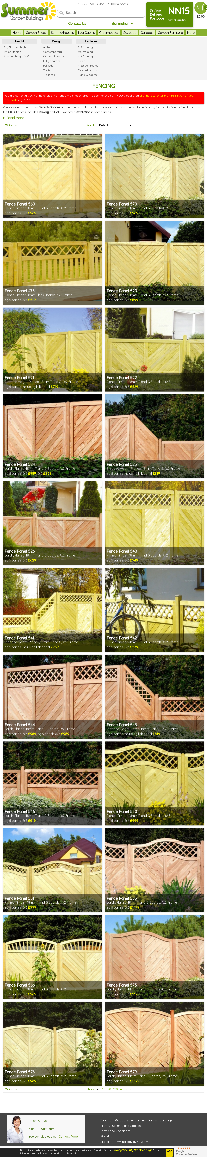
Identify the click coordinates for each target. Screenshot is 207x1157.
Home (17, 33)
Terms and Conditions (115, 1131)
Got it (169, 1152)
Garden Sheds (36, 33)
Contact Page (68, 1136)
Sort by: (91, 125)
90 (109, 1089)
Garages (147, 33)
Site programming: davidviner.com (124, 1142)
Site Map (106, 1136)
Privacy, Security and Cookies (121, 1126)
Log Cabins (86, 33)
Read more (15, 118)
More (191, 33)
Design (56, 41)
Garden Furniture (170, 33)
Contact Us (77, 23)
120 (115, 1089)
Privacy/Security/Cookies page (132, 1150)
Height (19, 41)
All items (126, 1089)
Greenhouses (109, 33)
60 (103, 1089)
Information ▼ (122, 23)
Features (91, 41)
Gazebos (129, 33)
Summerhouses (62, 33)
